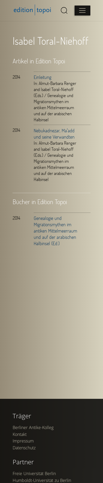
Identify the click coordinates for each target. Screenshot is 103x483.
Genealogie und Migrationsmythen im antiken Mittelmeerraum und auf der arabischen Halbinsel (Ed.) (55, 230)
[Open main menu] (82, 11)
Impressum (23, 441)
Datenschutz (24, 448)
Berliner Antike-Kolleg (33, 427)
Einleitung (42, 77)
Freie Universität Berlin (34, 473)
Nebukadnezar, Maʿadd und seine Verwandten (54, 133)
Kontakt (20, 434)
